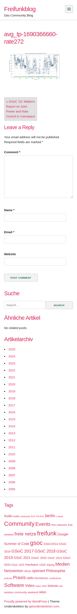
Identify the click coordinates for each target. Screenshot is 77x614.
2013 (11, 433)
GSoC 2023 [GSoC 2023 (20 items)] (55, 558)
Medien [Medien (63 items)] (62, 564)
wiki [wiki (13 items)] (61, 586)
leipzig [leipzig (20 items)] (50, 564)
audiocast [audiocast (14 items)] (25, 516)
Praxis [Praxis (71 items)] (19, 577)
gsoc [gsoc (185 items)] (36, 543)
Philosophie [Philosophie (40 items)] (55, 571)
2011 (11, 447)
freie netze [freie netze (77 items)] (25, 533)
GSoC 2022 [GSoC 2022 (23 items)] (39, 558)
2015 (11, 419)
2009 (11, 461)
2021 (11, 377)
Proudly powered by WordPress (25, 601)
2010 (11, 454)
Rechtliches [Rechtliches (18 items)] (41, 578)
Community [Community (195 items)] (19, 523)
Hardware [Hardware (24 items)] (31, 564)
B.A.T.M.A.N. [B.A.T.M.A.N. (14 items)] (37, 516)
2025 (11, 349)
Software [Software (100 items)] (14, 585)
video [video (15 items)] (38, 586)
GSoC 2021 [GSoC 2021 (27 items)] (22, 558)
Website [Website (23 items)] (52, 585)
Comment (12, 152)
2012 (11, 440)
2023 (11, 363)
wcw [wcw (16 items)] (44, 586)
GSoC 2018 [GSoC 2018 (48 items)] (44, 551)
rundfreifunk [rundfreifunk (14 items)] (55, 578)
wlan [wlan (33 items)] (42, 592)
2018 (11, 398)
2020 (11, 384)
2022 (11, 370)
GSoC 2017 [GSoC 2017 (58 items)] (22, 551)
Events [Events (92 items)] (43, 524)
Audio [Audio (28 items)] (8, 516)
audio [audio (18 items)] (16, 516)
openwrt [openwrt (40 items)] (38, 571)
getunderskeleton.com (44, 606)
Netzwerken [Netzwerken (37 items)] (13, 571)
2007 (11, 475)
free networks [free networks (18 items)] (59, 524)
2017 (11, 405)
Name (9, 210)
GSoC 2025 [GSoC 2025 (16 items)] (17, 564)
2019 (11, 391)
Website (10, 254)
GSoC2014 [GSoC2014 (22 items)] (51, 544)
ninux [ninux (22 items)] (27, 571)
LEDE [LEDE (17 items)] (42, 564)
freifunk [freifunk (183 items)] (47, 533)
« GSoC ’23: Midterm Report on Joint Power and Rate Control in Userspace (20, 109)
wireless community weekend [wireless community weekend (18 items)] (21, 592)
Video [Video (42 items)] (29, 585)
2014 (11, 426)
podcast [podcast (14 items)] (8, 578)
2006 (11, 482)
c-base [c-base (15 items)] (59, 516)
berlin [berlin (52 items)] (50, 515)
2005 (11, 489)
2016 (11, 412)
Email (9, 232)
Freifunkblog (20, 9)
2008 (11, 468)
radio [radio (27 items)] (30, 578)
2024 (11, 356)
